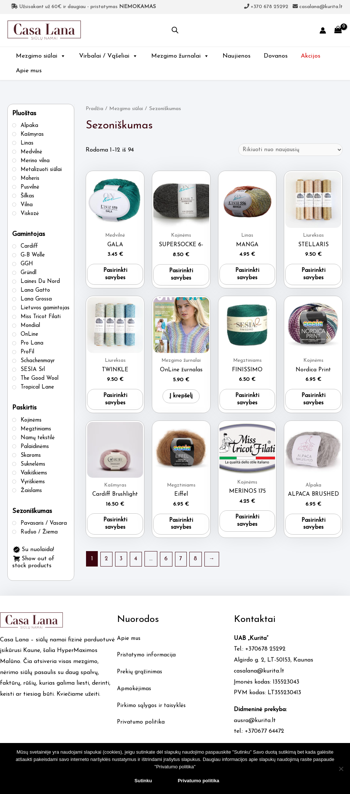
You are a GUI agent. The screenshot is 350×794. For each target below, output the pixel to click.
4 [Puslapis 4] (137, 564)
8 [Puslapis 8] (198, 564)
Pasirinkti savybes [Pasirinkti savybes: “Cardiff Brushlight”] (115, 528)
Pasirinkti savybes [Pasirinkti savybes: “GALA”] (115, 276)
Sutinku (143, 780)
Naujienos (236, 56)
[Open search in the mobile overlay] (175, 30)
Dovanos (276, 56)
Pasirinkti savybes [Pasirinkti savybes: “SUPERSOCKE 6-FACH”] (181, 276)
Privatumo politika (142, 727)
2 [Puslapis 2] (106, 564)
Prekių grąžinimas (140, 677)
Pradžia (95, 109)
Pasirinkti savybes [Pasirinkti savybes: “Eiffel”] (181, 528)
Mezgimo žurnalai (180, 56)
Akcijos (310, 56)
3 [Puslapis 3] (122, 564)
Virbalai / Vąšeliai (108, 56)
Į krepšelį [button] (181, 398)
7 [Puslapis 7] (183, 564)
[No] (340, 768)
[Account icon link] (322, 30)
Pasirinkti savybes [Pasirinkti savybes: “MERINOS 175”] (247, 525)
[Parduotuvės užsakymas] (289, 150)
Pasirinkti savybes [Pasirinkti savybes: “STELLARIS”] (313, 276)
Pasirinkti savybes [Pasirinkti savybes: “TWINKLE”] (115, 402)
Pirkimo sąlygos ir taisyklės (153, 711)
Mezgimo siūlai (41, 56)
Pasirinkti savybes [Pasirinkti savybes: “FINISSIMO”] (247, 402)
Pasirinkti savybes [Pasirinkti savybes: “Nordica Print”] (313, 402)
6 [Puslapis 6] (167, 564)
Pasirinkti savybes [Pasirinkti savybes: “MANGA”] (247, 276)
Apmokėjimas (135, 694)
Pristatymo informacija (148, 660)
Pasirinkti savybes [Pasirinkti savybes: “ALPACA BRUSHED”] (313, 528)
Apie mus (29, 71)
